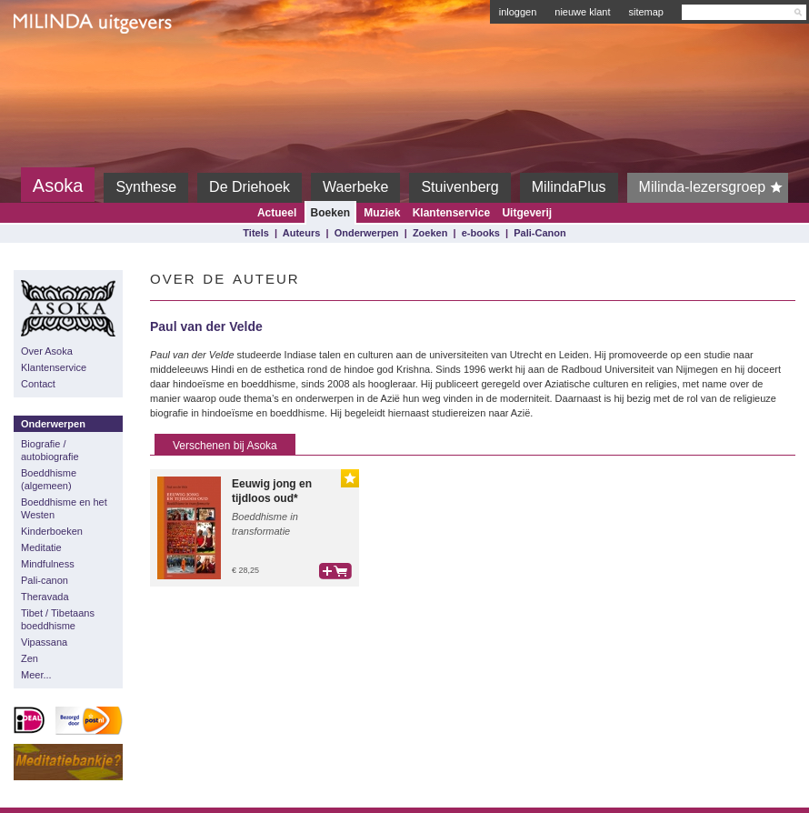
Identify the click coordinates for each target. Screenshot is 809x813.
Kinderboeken (52, 531)
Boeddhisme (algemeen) (48, 479)
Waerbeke (355, 187)
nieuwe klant (582, 11)
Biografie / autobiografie (50, 450)
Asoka (58, 186)
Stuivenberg (459, 187)
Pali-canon (44, 580)
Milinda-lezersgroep (714, 187)
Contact (38, 383)
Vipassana (44, 642)
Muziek (382, 212)
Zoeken (430, 232)
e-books (481, 232)
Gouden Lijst (350, 478)
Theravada (45, 596)
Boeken (330, 212)
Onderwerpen (367, 232)
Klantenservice (451, 212)
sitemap (646, 11)
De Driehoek (249, 187)
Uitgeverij (527, 212)
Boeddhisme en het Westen (64, 508)
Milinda (51, 65)
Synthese (145, 187)
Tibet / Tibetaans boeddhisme (58, 619)
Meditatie (41, 547)
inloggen (518, 11)
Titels (256, 232)
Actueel (276, 212)
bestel (335, 571)
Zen (29, 658)
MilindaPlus (569, 187)
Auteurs (302, 232)
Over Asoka (47, 351)
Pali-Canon (539, 232)
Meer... (36, 674)
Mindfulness (48, 563)
